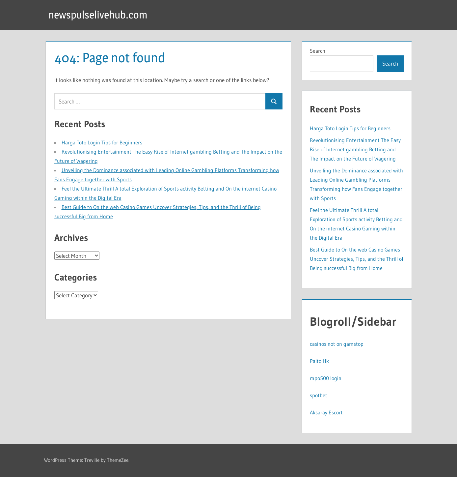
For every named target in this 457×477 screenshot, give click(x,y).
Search (317, 50)
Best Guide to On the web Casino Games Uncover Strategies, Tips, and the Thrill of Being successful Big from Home (356, 258)
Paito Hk (319, 361)
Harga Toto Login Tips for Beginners (102, 142)
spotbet (318, 395)
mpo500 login (325, 378)
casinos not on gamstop (336, 344)
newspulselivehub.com (98, 14)
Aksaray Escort (326, 412)
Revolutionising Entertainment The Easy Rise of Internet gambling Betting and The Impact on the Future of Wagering (355, 149)
